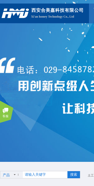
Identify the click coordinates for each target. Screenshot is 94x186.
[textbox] (45, 174)
